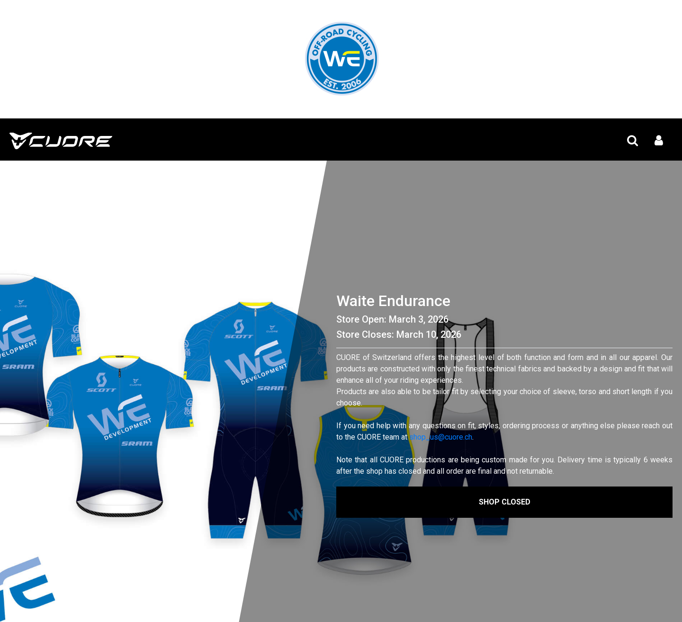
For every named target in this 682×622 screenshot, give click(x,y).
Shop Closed (504, 501)
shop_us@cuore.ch (440, 437)
